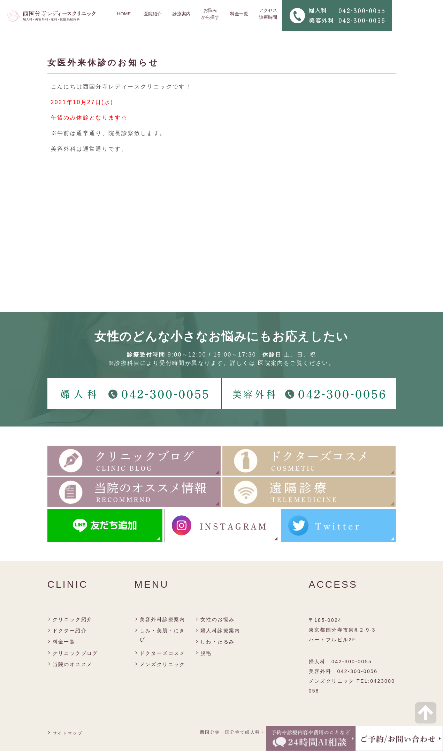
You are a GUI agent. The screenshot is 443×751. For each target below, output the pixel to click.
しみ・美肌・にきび (162, 635)
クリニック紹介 (73, 619)
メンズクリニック (162, 664)
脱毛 (206, 653)
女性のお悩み (217, 619)
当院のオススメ (73, 664)
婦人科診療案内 (220, 630)
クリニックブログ (75, 653)
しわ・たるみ (217, 641)
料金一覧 (239, 13)
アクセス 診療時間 (268, 14)
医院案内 (271, 363)
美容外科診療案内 (162, 619)
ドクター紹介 (70, 630)
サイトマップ (68, 733)
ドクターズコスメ (162, 653)
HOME (124, 13)
